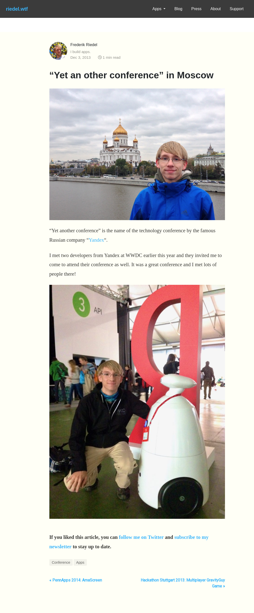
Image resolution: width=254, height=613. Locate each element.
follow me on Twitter (141, 537)
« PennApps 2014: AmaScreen (75, 580)
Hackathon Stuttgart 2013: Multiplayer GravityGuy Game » (183, 583)
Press (196, 9)
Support (237, 9)
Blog (178, 9)
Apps (157, 9)
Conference (61, 562)
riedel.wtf (17, 9)
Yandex (96, 240)
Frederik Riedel (83, 45)
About (215, 9)
